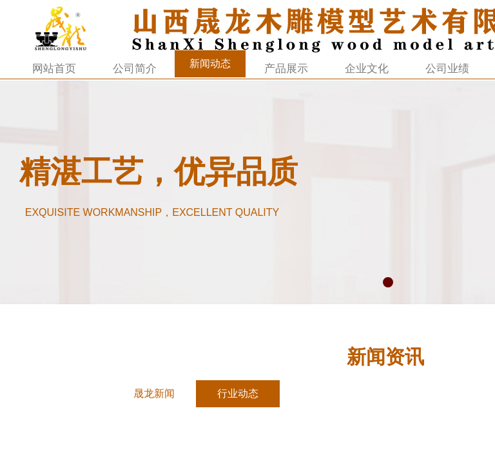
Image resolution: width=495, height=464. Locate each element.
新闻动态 (210, 63)
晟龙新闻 (154, 393)
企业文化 (367, 69)
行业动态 (237, 393)
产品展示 (286, 69)
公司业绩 (447, 69)
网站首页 (54, 69)
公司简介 (135, 69)
